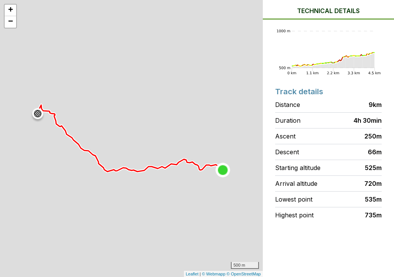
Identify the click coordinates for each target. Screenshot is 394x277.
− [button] (10, 22)
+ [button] (10, 10)
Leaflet (192, 274)
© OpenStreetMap (244, 274)
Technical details (328, 11)
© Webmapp (214, 274)
